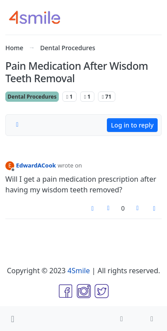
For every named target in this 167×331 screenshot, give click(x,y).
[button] (13, 318)
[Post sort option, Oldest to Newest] (17, 125)
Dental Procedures (32, 96)
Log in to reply (132, 125)
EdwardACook (36, 165)
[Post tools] (154, 208)
